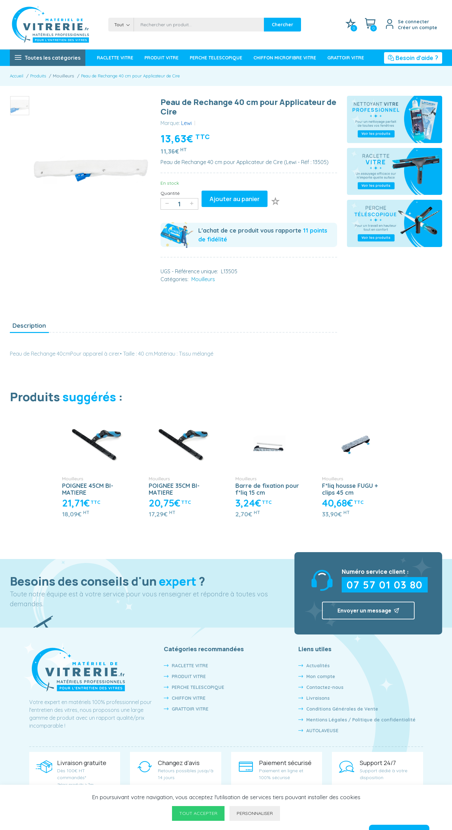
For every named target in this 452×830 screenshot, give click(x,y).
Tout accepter (198, 813)
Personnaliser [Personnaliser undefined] (255, 813)
